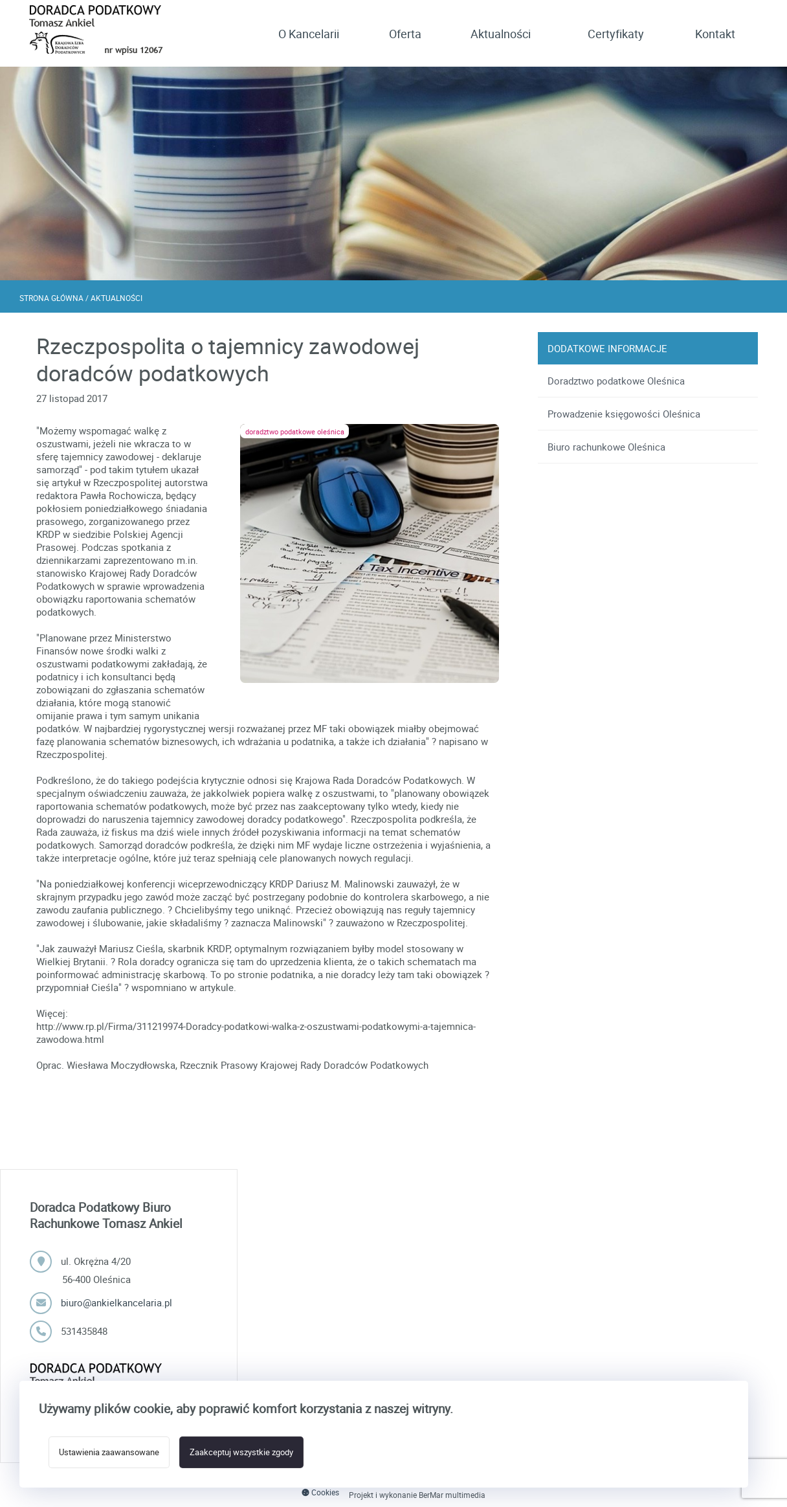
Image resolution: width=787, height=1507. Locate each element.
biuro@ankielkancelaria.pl (116, 1302)
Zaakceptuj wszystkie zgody (241, 1452)
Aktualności (501, 33)
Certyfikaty (616, 33)
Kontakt (715, 33)
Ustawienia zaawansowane (109, 1452)
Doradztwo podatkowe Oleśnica (616, 380)
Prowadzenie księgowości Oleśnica (624, 413)
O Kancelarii (308, 33)
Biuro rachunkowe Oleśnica (606, 446)
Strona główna (51, 298)
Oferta (405, 33)
